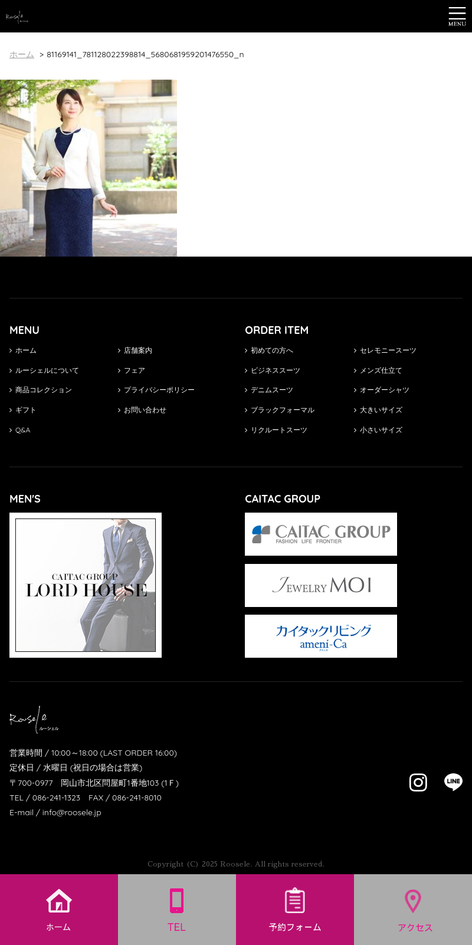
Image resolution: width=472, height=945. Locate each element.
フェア (131, 370)
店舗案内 (135, 350)
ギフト (23, 409)
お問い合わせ (142, 409)
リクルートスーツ (276, 429)
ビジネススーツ (272, 370)
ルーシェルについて (44, 370)
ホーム (23, 350)
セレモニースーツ (385, 350)
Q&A (19, 429)
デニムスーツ (269, 389)
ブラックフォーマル (279, 409)
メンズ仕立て (378, 370)
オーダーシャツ (381, 389)
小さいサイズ (378, 429)
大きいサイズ (378, 409)
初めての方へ (269, 350)
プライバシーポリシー (156, 389)
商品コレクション (40, 389)
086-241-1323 (56, 797)
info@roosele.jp (71, 812)
